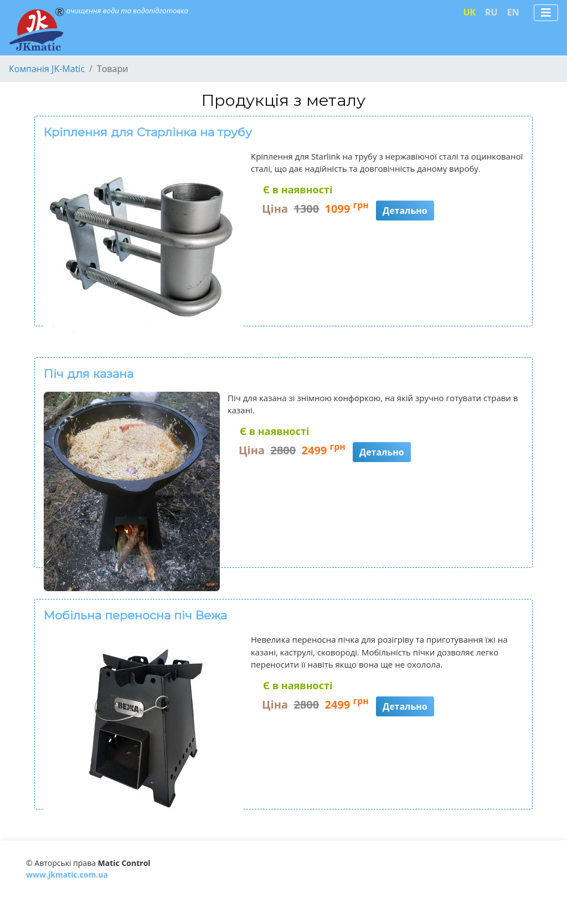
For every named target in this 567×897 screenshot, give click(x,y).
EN (513, 12)
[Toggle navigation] (546, 12)
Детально (405, 210)
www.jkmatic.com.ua (67, 874)
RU (491, 12)
